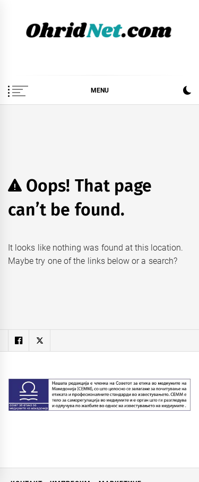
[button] (187, 92)
